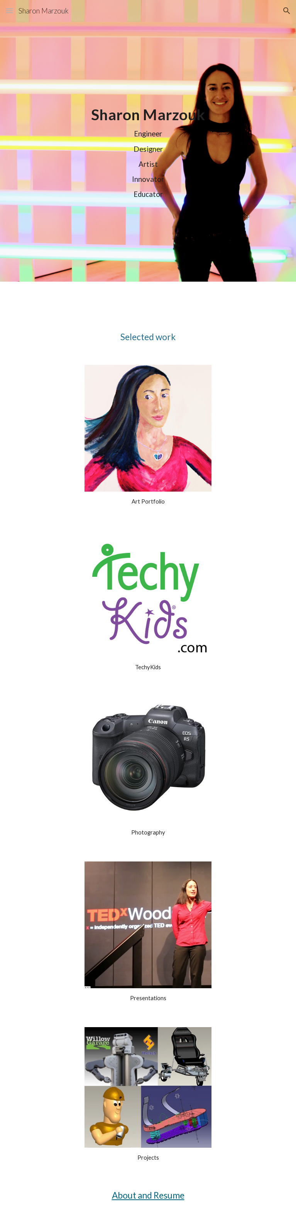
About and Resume (148, 1195)
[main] (148, 151)
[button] (9, 10)
